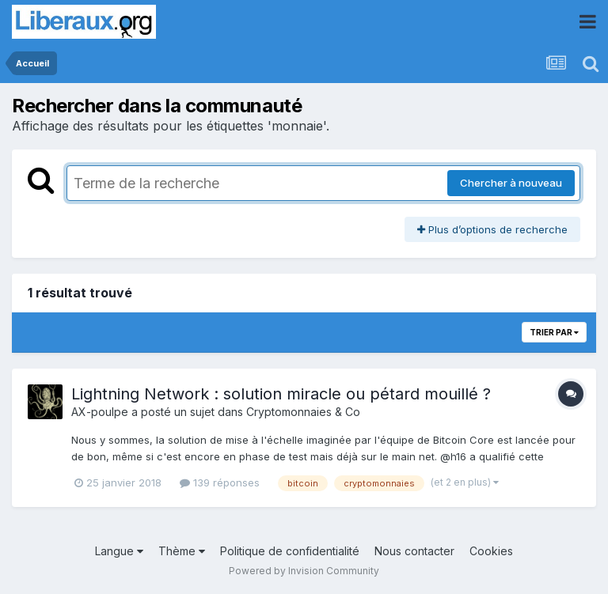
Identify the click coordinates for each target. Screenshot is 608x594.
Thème (181, 551)
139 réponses (220, 482)
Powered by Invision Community (304, 571)
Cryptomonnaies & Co (303, 411)
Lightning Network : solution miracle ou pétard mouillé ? (281, 393)
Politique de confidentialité (289, 551)
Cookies (491, 551)
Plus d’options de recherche (492, 229)
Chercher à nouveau (511, 182)
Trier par (554, 332)
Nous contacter (414, 551)
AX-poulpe (99, 411)
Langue (119, 551)
